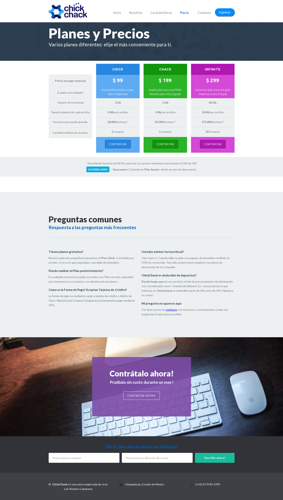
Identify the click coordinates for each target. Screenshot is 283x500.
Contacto (204, 12)
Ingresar (225, 12)
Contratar (118, 144)
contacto (171, 309)
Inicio (117, 12)
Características (161, 12)
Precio (184, 12)
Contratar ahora (141, 395)
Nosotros (136, 12)
